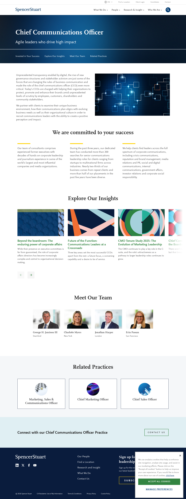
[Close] (180, 464)
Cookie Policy (105, 494)
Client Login (140, 2)
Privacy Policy (91, 494)
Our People (83, 456)
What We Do (101, 10)
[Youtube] (34, 465)
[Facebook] (28, 465)
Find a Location (124, 2)
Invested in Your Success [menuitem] (27, 56)
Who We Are (155, 10)
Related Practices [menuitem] (98, 56)
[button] (31, 274)
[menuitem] (27, 56)
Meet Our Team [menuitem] (77, 56)
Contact (168, 2)
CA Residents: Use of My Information (50, 494)
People (116, 10)
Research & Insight (134, 10)
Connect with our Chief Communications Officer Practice (62, 433)
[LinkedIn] (17, 465)
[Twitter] (23, 465)
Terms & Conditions (75, 494)
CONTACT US (156, 433)
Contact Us (83, 479)
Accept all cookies (159, 490)
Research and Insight (88, 467)
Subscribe (133, 480)
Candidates (154, 2)
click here (170, 484)
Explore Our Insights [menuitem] (55, 56)
